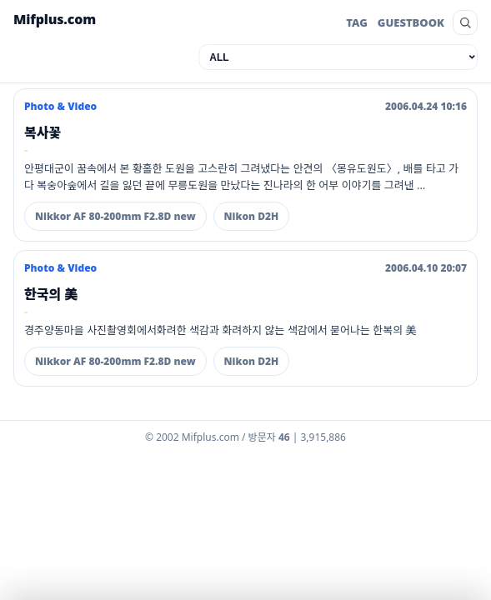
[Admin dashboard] (245, 440)
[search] (465, 22)
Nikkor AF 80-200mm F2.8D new (115, 216)
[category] (338, 57)
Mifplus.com (54, 19)
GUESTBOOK (411, 22)
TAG (357, 22)
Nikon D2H (251, 216)
